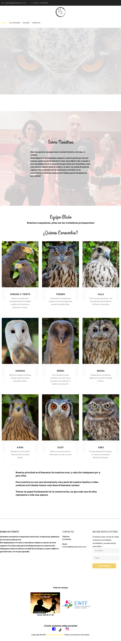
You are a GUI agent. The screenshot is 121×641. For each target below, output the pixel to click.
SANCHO (20, 370)
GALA (101, 294)
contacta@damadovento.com (14, 3)
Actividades (14, 23)
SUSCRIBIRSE (104, 566)
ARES (101, 447)
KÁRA (20, 447)
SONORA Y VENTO (20, 294)
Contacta (36, 23)
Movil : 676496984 (40, 3)
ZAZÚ (60, 447)
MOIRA (101, 370)
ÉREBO (60, 370)
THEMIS (60, 294)
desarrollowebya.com (55, 635)
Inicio (4, 23)
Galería (26, 23)
